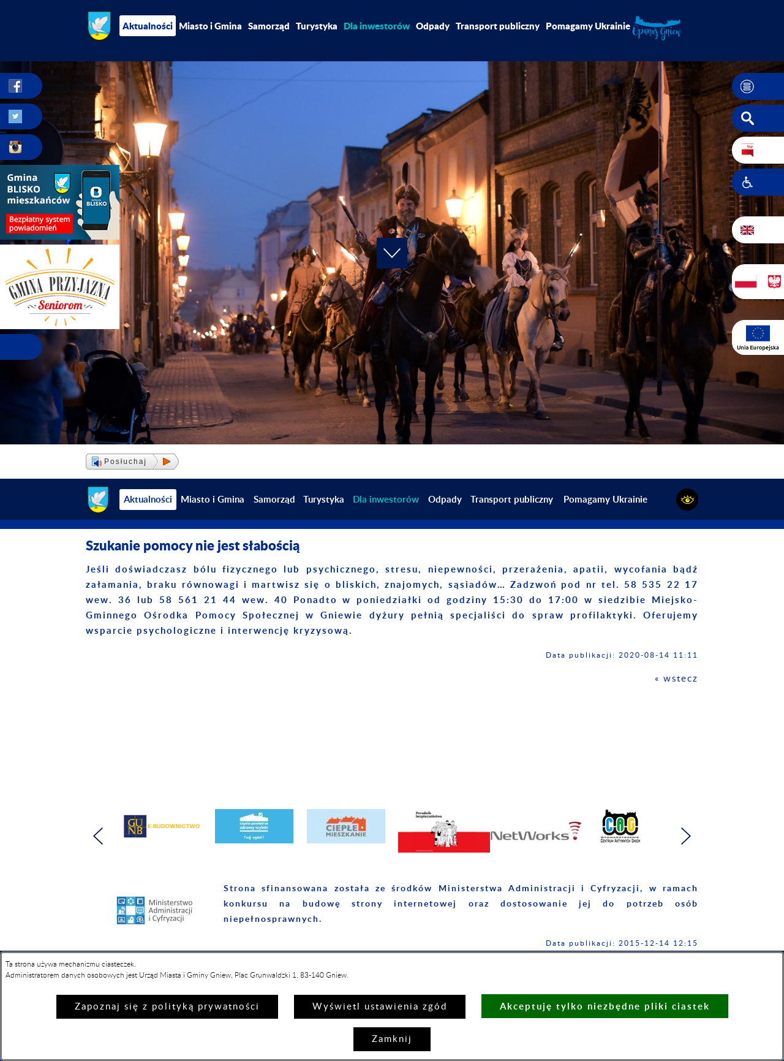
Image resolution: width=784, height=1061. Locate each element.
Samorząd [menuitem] (269, 25)
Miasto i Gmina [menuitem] (210, 25)
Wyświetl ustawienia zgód (379, 1006)
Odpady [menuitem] (433, 25)
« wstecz (676, 678)
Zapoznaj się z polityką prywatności (167, 1006)
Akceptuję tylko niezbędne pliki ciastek (605, 1006)
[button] (758, 86)
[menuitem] (377, 25)
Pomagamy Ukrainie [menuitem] (588, 25)
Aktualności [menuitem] (148, 25)
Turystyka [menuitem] (316, 25)
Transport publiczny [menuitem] (498, 25)
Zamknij (392, 1039)
